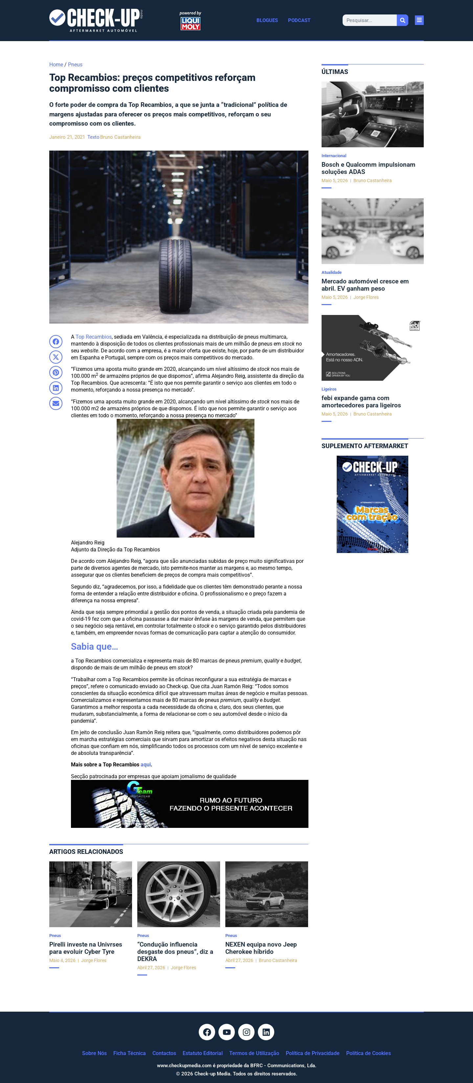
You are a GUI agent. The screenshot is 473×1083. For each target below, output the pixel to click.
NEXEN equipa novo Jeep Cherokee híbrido (261, 948)
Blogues (267, 20)
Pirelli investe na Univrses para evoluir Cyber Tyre (85, 948)
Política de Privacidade (313, 1053)
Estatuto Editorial (203, 1053)
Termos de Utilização (254, 1053)
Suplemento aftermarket (365, 446)
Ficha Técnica (129, 1053)
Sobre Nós (94, 1053)
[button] (55, 341)
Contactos (164, 1053)
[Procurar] (402, 20)
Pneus (75, 64)
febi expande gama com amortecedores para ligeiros (361, 401)
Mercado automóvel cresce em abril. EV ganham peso (365, 284)
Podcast (299, 20)
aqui (146, 764)
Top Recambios (94, 337)
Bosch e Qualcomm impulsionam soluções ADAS (369, 168)
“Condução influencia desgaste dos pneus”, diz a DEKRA (175, 952)
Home (56, 64)
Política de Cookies (368, 1053)
